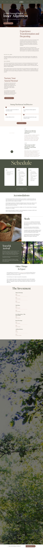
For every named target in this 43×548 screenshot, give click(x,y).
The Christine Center (22, 272)
